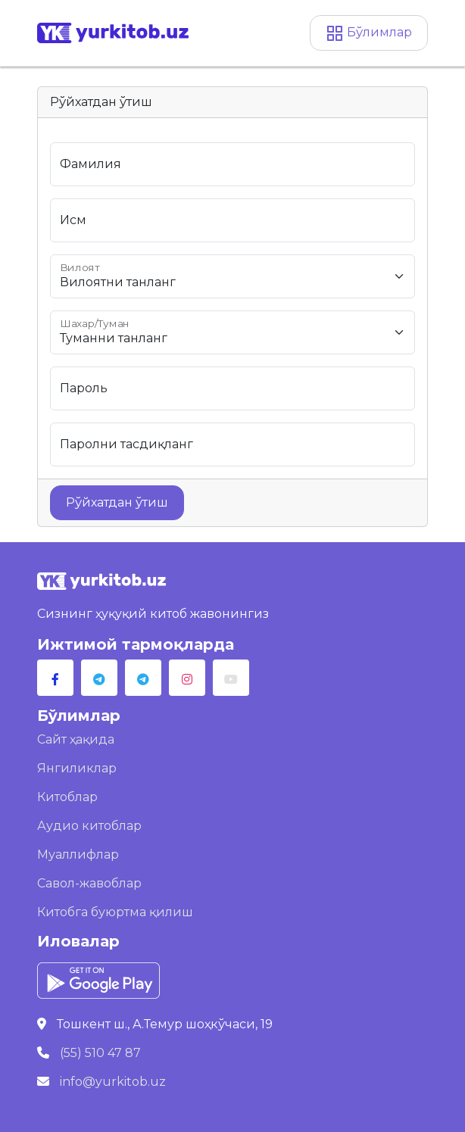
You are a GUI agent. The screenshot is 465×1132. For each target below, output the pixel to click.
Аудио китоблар (89, 826)
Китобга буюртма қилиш (115, 912)
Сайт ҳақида (75, 739)
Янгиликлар (77, 768)
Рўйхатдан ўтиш (117, 502)
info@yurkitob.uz (113, 1081)
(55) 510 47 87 (100, 1053)
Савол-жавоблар (89, 883)
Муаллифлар (78, 854)
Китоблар (67, 797)
